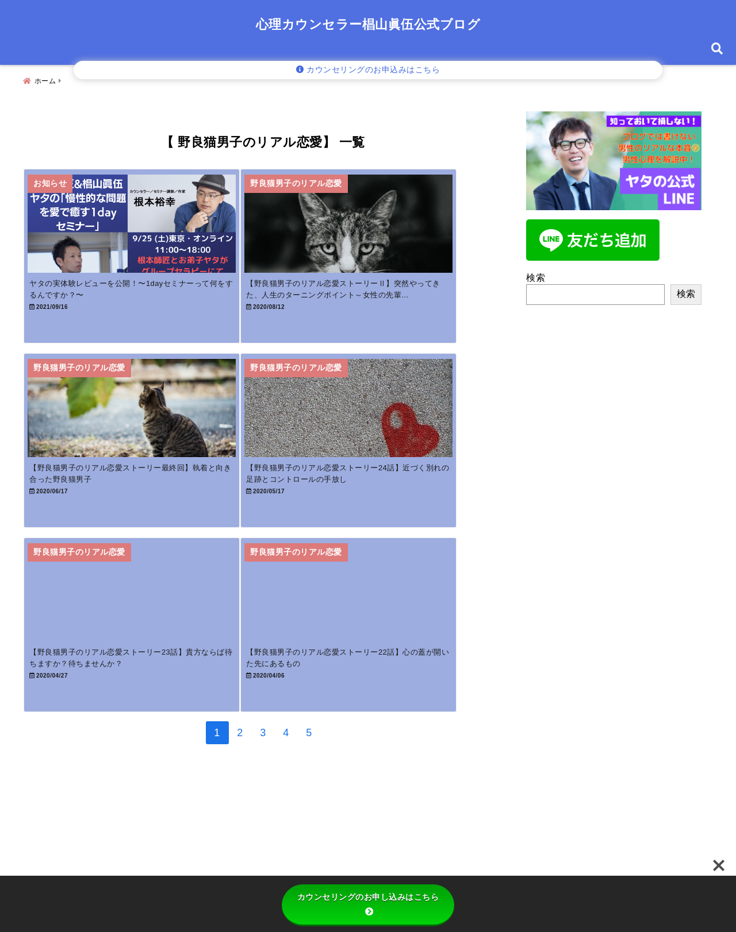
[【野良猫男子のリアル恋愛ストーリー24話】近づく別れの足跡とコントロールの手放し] (381, 432)
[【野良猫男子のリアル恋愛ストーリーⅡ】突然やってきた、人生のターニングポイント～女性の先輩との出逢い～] (381, 225)
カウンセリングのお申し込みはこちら (368, 904)
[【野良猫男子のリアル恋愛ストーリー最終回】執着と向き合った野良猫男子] (142, 432)
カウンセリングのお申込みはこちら (368, 69)
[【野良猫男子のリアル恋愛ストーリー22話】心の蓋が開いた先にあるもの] (381, 639)
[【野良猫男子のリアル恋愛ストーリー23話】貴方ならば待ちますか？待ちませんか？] (142, 639)
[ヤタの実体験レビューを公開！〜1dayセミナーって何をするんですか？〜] (142, 225)
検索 (535, 272)
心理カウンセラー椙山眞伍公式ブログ (368, 24)
